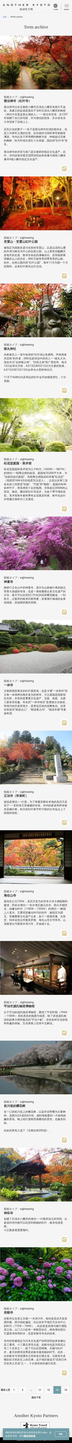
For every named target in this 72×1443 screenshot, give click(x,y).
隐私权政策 (29, 1436)
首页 (5, 17)
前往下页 (36, 1397)
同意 (61, 1434)
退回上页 (5, 1390)
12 (48, 1390)
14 (66, 1390)
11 (40, 1390)
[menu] (57, 6)
